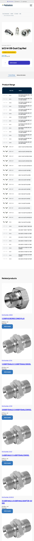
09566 (10, 102)
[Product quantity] (6, 63)
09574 (10, 99)
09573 (10, 128)
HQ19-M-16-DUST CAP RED (24, 170)
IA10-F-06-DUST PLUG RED (24, 184)
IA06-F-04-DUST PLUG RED (24, 175)
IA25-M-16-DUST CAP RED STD (25, 217)
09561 (10, 121)
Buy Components (6, 13)
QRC (20, 13)
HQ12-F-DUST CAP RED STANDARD (26, 156)
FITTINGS (16, 13)
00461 (10, 244)
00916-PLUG (11, 203)
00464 (10, 233)
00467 (10, 251)
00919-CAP (11, 217)
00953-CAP (11, 151)
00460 (10, 240)
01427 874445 (10, 1)
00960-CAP (11, 165)
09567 (10, 106)
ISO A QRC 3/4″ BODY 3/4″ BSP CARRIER (25, 248)
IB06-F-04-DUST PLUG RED (24, 222)
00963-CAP (11, 170)
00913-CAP (11, 179)
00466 (10, 248)
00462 (10, 255)
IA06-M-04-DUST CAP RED (24, 179)
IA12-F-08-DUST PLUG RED (24, 194)
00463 (10, 259)
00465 (10, 237)
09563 (10, 142)
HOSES (11, 13)
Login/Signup (24, 1)
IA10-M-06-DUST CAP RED (24, 189)
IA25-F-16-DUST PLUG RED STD (25, 212)
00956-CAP (11, 156)
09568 (10, 110)
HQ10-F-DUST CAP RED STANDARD (26, 147)
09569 (10, 113)
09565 (10, 135)
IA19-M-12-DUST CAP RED (24, 208)
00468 (10, 226)
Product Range (12, 75)
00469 (10, 230)
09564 (10, 131)
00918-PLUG (11, 212)
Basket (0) (17, 1)
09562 (10, 139)
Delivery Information (21, 75)
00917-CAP (11, 208)
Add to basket (13, 63)
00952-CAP (11, 146)
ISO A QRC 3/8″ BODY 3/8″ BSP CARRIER (25, 255)
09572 (10, 124)
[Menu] (31, 5)
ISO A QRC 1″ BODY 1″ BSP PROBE (25, 230)
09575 (10, 95)
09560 (10, 117)
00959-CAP (11, 160)
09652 (10, 222)
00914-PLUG (11, 184)
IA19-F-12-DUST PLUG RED (24, 203)
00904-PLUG (11, 193)
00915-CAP (11, 189)
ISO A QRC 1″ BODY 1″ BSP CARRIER (26, 226)
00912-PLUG (11, 175)
